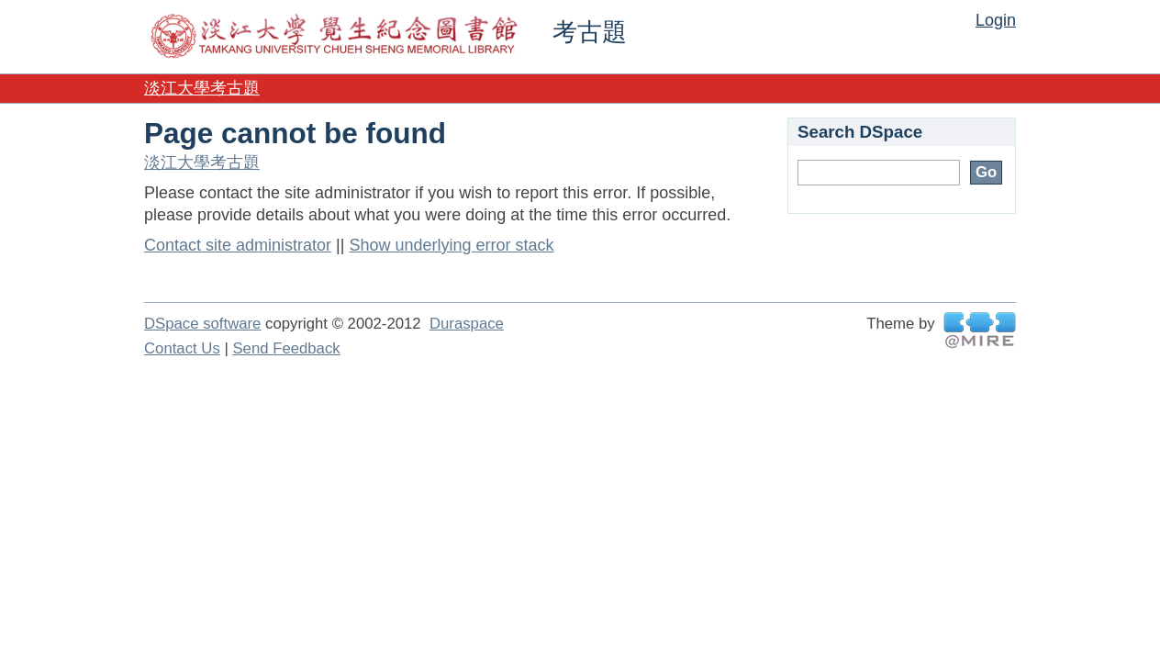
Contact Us (182, 348)
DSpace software (202, 323)
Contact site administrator (237, 245)
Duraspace (466, 323)
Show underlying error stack (451, 245)
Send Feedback (286, 348)
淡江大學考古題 (202, 88)
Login (996, 20)
